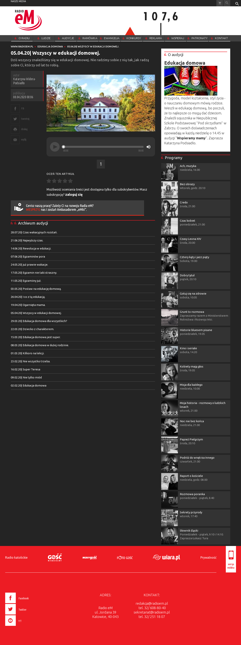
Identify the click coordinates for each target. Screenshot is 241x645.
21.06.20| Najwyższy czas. (27, 240)
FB (22, 108)
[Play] (55, 147)
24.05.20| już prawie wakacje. (29, 264)
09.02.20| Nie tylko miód (26, 377)
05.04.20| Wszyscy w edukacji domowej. (36, 313)
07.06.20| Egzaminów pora (28, 256)
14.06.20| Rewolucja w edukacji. (31, 248)
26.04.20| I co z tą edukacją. (28, 296)
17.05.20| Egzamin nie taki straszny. (34, 272)
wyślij (23, 139)
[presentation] (25, 626)
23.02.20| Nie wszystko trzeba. (30, 361)
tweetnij (25, 118)
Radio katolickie (16, 557)
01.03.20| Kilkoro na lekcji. (27, 353)
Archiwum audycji (33, 223)
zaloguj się (74, 194)
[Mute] (148, 147)
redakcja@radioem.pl (152, 603)
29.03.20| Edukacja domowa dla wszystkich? (39, 321)
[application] (101, 146)
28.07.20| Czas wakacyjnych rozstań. (34, 232)
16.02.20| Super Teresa (25, 369)
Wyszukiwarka (226, 3)
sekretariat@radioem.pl (152, 612)
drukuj (24, 129)
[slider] (103, 147)
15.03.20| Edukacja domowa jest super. (35, 337)
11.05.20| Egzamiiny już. (26, 280)
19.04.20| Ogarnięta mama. (28, 304)
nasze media (18, 1)
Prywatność (208, 557)
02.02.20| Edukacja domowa (28, 385)
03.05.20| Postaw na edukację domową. (36, 288)
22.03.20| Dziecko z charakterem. (32, 329)
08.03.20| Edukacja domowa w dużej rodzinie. (40, 345)
